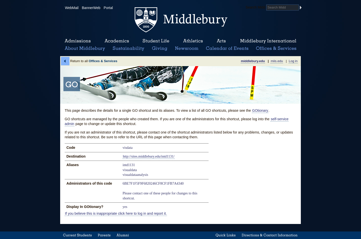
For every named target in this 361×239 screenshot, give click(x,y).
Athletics (193, 41)
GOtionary (260, 110)
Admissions (77, 41)
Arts (221, 41)
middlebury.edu (253, 61)
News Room (186, 49)
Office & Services (276, 49)
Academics (116, 41)
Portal (108, 8)
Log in (293, 61)
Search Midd (255, 7)
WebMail (71, 8)
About (85, 49)
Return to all (93, 61)
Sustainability (128, 49)
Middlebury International (268, 41)
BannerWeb (91, 8)
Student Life (156, 41)
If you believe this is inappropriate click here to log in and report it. (116, 213)
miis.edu (277, 61)
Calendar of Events (228, 49)
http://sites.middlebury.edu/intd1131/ (148, 156)
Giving (159, 49)
